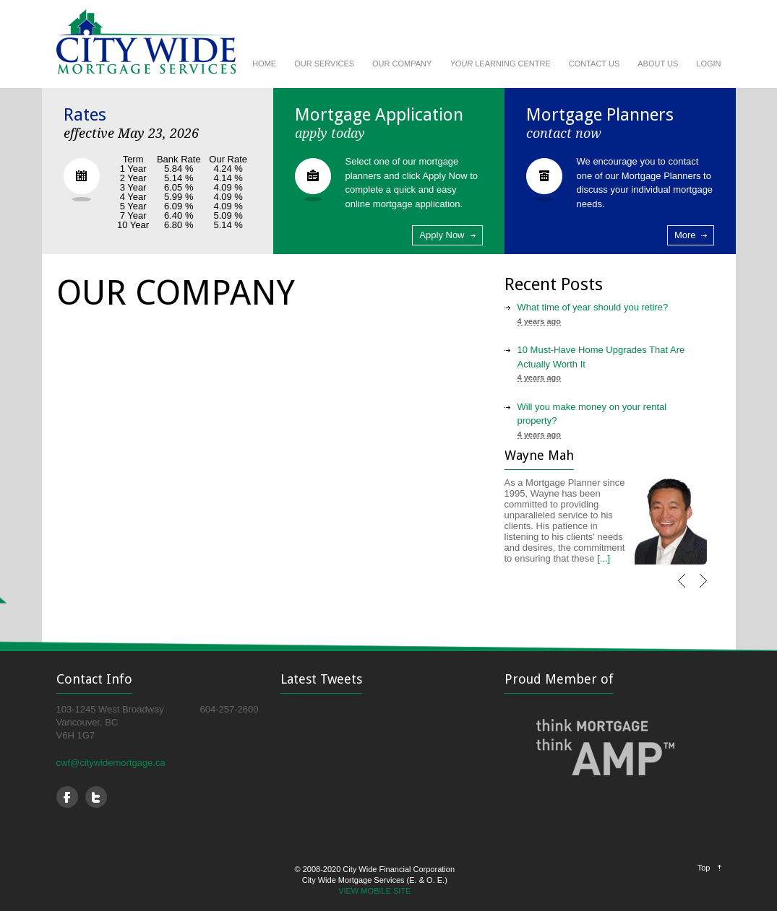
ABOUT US (658, 63)
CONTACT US (594, 63)
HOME (264, 63)
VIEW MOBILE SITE (374, 890)
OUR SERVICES (324, 63)
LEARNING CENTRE (500, 63)
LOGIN (708, 63)
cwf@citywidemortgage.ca (111, 762)
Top (704, 867)
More (685, 235)
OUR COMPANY (402, 63)
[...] (603, 558)
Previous (686, 587)
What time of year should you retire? (593, 307)
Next (708, 587)
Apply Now (441, 235)
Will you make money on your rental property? (592, 414)
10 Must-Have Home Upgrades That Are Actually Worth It (601, 357)
